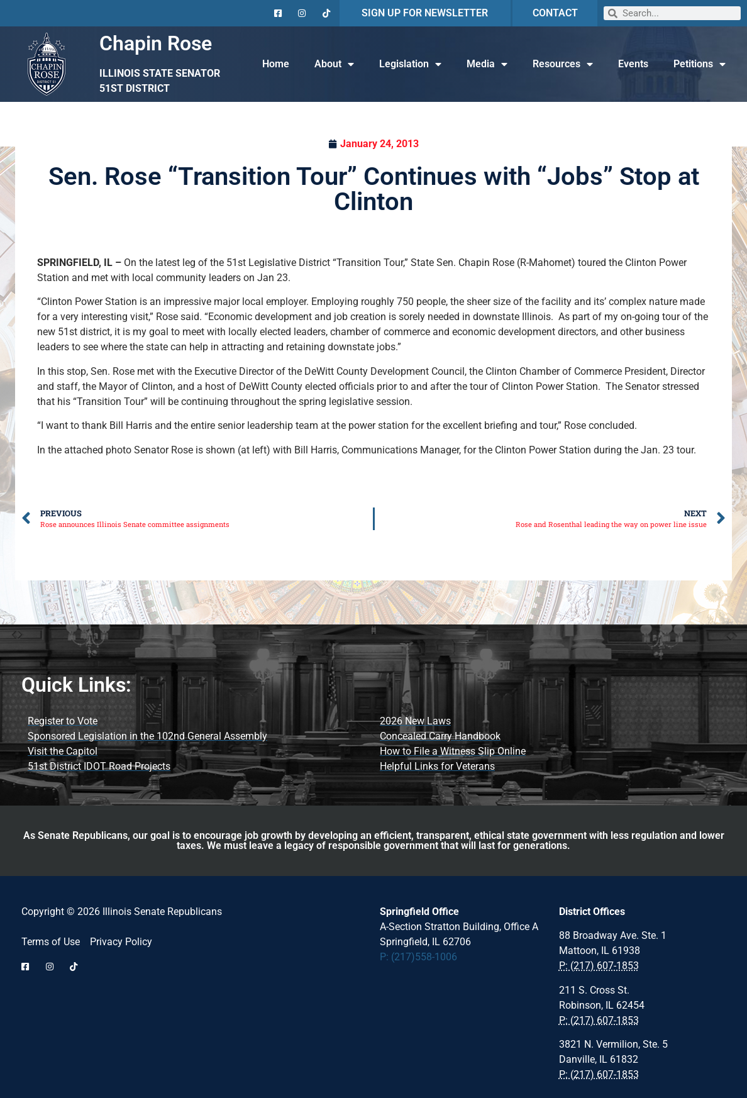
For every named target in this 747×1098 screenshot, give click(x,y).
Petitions (699, 64)
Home (275, 64)
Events (633, 64)
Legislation (410, 64)
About (334, 64)
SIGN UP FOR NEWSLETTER (425, 13)
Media (487, 64)
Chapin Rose (155, 43)
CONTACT (555, 13)
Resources (563, 64)
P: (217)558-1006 (418, 957)
